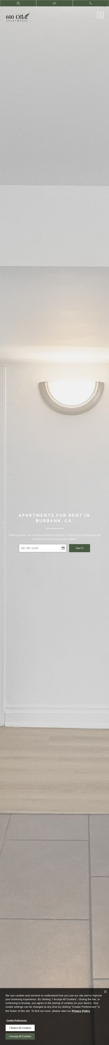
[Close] (105, 992)
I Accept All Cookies (20, 1036)
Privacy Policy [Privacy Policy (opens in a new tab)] (81, 1010)
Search (80, 548)
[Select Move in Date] (39, 548)
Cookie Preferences (16, 1020)
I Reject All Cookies (20, 1027)
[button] (3, 522)
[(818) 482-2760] (91, 3)
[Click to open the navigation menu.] (100, 15)
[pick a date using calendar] (63, 548)
